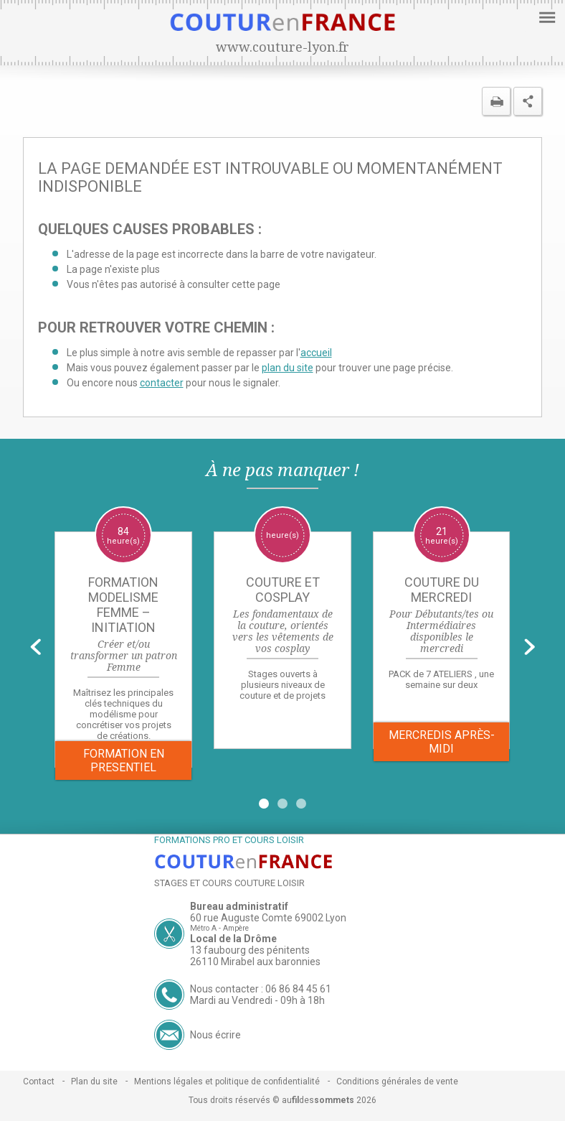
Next (529, 646)
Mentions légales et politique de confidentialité (227, 1081)
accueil (316, 352)
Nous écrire (215, 1035)
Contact (38, 1081)
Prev (35, 646)
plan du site (287, 367)
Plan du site (94, 1081)
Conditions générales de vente (397, 1081)
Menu (545, 16)
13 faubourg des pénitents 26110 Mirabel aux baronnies (255, 955)
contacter (162, 383)
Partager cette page (527, 101)
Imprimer (496, 101)
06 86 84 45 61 (298, 989)
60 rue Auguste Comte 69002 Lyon (268, 918)
